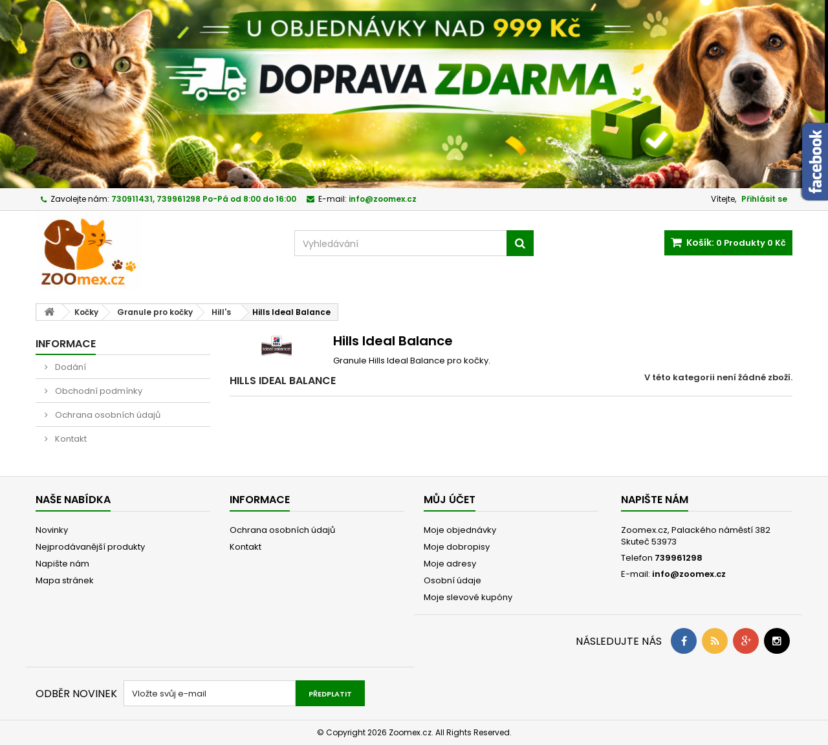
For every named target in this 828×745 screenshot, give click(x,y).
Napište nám (62, 563)
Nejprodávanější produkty (90, 547)
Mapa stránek (65, 580)
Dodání (69, 367)
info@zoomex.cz (689, 574)
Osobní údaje (452, 580)
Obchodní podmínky (97, 391)
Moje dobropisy (457, 547)
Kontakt (70, 439)
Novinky (52, 530)
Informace (66, 343)
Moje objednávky (460, 530)
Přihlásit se (764, 198)
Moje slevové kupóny (468, 597)
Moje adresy (450, 563)
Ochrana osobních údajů (106, 415)
